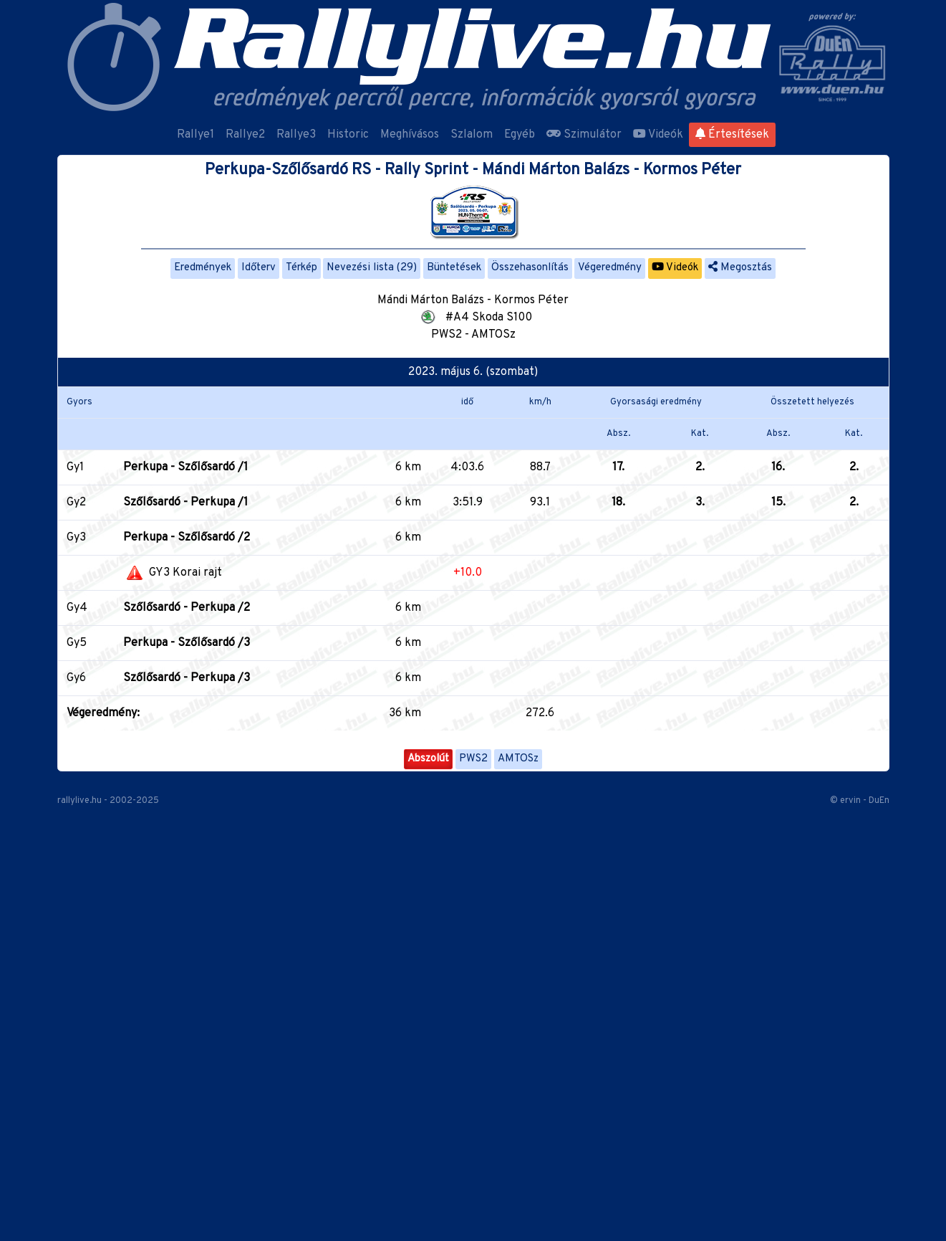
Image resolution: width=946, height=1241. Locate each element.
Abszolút (428, 759)
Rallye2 (245, 135)
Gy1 (75, 467)
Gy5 (77, 643)
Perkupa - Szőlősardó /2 (186, 538)
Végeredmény (610, 268)
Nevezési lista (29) (372, 268)
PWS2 (473, 759)
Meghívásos (409, 135)
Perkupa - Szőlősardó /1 (185, 467)
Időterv (258, 268)
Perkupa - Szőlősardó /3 (186, 643)
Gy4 (77, 608)
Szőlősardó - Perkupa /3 (186, 678)
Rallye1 (195, 135)
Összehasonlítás (530, 268)
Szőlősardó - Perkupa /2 (186, 608)
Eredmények (202, 268)
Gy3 (76, 538)
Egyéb (519, 135)
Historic (348, 135)
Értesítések (732, 135)
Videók (658, 135)
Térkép (301, 268)
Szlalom (471, 135)
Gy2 (76, 502)
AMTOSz (518, 759)
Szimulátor (584, 135)
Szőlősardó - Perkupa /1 (185, 502)
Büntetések (454, 268)
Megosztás (740, 268)
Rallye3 (296, 135)
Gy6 (76, 678)
